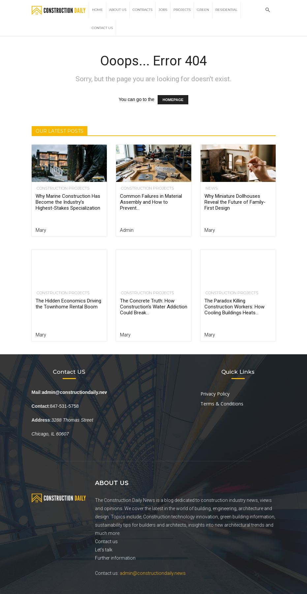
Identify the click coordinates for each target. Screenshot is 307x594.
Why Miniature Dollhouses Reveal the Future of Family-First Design (234, 202)
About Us (117, 10)
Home (97, 10)
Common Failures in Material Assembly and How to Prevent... (151, 202)
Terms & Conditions (221, 404)
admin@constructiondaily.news (153, 573)
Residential (226, 10)
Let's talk (103, 549)
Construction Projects (62, 188)
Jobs (163, 10)
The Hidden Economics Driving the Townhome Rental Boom (68, 304)
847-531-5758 (64, 406)
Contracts (142, 10)
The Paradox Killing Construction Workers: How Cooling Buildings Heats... (234, 307)
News (210, 188)
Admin (127, 230)
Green (203, 10)
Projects (182, 10)
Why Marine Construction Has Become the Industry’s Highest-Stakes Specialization (68, 202)
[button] (268, 10)
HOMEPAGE (173, 100)
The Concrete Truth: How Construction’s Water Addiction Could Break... (153, 307)
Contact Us (102, 28)
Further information (115, 558)
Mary (41, 230)
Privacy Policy (215, 394)
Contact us (106, 541)
